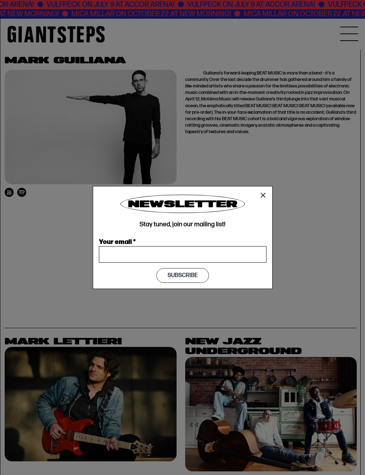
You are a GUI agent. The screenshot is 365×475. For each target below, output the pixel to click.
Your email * (117, 241)
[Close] (263, 195)
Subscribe (183, 275)
